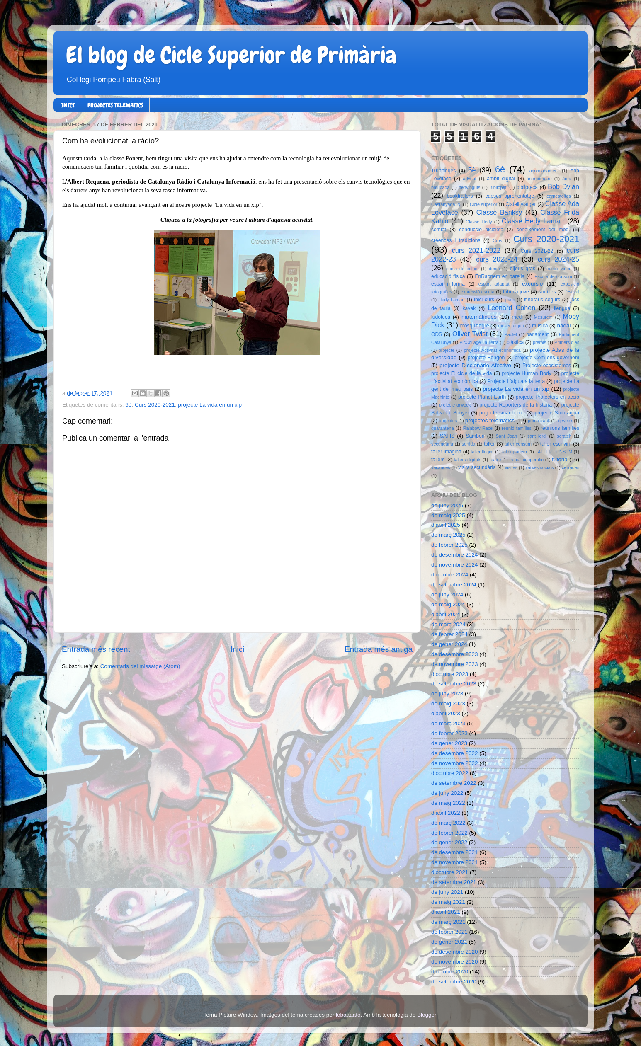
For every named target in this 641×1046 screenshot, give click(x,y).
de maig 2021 (448, 902)
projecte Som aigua (556, 413)
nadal (564, 325)
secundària (442, 443)
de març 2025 (448, 535)
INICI (68, 105)
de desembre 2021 (454, 852)
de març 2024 (448, 624)
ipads (509, 299)
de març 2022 (448, 823)
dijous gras (522, 268)
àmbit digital (501, 179)
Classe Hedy (479, 221)
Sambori (475, 436)
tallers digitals (467, 459)
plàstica (515, 342)
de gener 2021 (449, 942)
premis (539, 342)
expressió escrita (478, 291)
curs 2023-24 (496, 259)
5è (472, 170)
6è (128, 405)
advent (469, 178)
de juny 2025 (447, 505)
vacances (440, 467)
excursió (532, 284)
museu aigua (511, 325)
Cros (497, 240)
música (540, 326)
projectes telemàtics (490, 420)
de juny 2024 (447, 594)
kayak (469, 308)
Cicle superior (483, 204)
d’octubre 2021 (449, 872)
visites (511, 467)
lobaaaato (348, 1015)
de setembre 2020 (453, 981)
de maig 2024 (448, 604)
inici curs (484, 300)
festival (572, 291)
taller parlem (514, 451)
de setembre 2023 (453, 683)
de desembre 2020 (454, 952)
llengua (562, 308)
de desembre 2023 (454, 654)
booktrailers (460, 196)
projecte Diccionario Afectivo (475, 365)
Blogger (426, 1015)
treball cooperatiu (526, 459)
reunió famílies (517, 428)
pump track (539, 420)
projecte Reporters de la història (515, 405)
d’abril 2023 (445, 713)
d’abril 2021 (445, 912)
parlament (537, 334)
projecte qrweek (455, 404)
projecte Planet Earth (482, 397)
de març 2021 (448, 922)
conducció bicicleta (481, 229)
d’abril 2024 (445, 614)
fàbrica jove (516, 292)
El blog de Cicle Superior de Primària (231, 55)
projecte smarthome (501, 413)
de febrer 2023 (449, 733)
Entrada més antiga (379, 649)
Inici (238, 649)
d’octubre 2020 (449, 972)
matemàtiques (479, 317)
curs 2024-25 (558, 259)
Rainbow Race (478, 428)
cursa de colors (462, 268)
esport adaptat (494, 283)
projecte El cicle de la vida (461, 373)
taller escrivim (555, 444)
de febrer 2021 (449, 932)
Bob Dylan (563, 186)
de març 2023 (448, 723)
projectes (448, 420)
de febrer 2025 (449, 545)
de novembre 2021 (454, 862)
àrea (566, 178)
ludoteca (440, 317)
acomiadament (544, 170)
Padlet (510, 334)
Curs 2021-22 (537, 251)
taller (489, 444)
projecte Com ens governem (547, 358)
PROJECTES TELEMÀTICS (115, 105)
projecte (446, 350)
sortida (468, 443)
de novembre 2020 (454, 962)
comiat (438, 229)
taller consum (518, 443)
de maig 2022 (448, 803)
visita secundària (477, 467)
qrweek (565, 420)
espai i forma (448, 284)
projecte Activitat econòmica (492, 350)
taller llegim (482, 451)
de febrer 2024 (449, 634)
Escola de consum (553, 276)
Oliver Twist (470, 333)
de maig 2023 (448, 703)
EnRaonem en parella (499, 276)
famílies (547, 292)
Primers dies (566, 342)
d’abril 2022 (445, 813)
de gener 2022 (449, 842)
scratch (564, 435)
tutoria (560, 459)
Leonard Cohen (511, 307)
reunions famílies (560, 428)
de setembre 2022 (453, 783)
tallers (437, 459)
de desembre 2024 (454, 555)
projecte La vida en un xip (210, 405)
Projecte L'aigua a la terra (516, 381)
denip (494, 268)
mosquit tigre (474, 326)
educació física (448, 276)
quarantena (442, 428)
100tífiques (443, 171)
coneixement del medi (543, 229)
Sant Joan (506, 435)
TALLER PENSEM (553, 451)
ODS (436, 334)
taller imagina (446, 452)
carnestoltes (558, 196)
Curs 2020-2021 (155, 405)
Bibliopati (498, 187)
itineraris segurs (542, 300)
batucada (440, 187)
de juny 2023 (447, 693)
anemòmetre (539, 178)
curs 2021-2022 (476, 250)
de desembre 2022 (454, 753)
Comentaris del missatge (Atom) (140, 666)
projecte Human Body (526, 373)
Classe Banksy (499, 212)
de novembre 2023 (454, 664)
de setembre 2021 (453, 882)
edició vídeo (558, 268)
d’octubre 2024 (449, 574)
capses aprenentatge (510, 196)
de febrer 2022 (449, 833)
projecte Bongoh (486, 358)
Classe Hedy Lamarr (533, 221)
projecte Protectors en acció (547, 397)
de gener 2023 (449, 743)
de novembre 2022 (454, 763)
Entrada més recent (96, 649)
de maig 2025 (448, 515)
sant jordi (537, 435)
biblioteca (527, 187)
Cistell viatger (520, 204)
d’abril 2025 (445, 525)
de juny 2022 (447, 793)
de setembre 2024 (453, 584)
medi (517, 317)
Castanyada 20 (446, 204)
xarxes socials (539, 467)
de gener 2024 (449, 644)
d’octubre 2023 (449, 674)
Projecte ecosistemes (546, 365)
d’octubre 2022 (449, 773)
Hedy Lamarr (452, 299)
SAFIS (447, 436)
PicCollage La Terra (478, 342)
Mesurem (543, 317)
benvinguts (469, 187)
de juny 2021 (447, 892)
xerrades (570, 467)
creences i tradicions (456, 240)
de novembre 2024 (454, 565)
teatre (495, 459)
